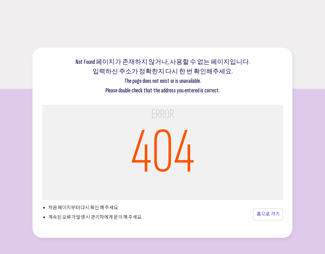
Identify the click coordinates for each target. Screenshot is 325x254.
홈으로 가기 (268, 214)
